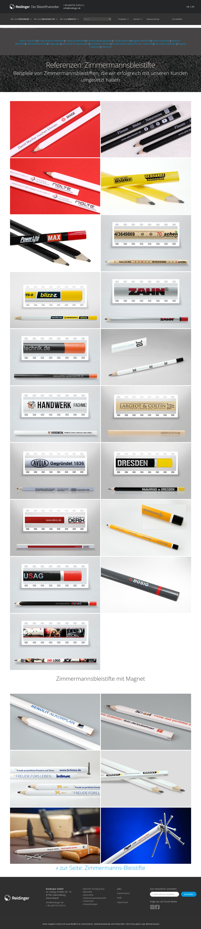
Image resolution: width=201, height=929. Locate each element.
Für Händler (177, 19)
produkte (13, 28)
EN (193, 6)
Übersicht (106, 46)
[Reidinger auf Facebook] (157, 909)
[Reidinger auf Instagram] (152, 909)
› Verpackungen (89, 904)
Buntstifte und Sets (100, 43)
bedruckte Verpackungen (75, 43)
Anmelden (188, 894)
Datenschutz (123, 893)
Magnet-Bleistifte (141, 40)
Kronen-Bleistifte (161, 40)
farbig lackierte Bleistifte (51, 40)
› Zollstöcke (88, 901)
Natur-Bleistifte (28, 40)
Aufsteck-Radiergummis (99, 40)
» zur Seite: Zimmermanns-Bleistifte (100, 868)
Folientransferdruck (36, 43)
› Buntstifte (87, 895)
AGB (119, 897)
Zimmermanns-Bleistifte (124, 43)
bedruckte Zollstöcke (165, 43)
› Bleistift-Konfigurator (93, 888)
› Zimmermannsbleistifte (94, 898)
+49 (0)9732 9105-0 (73, 5)
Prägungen (54, 43)
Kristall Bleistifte (121, 40)
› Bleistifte (87, 891)
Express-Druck (153, 19)
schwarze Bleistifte (75, 40)
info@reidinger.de (72, 8)
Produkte (122, 19)
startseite (5, 28)
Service (136, 19)
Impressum (122, 902)
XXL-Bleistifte (146, 43)
